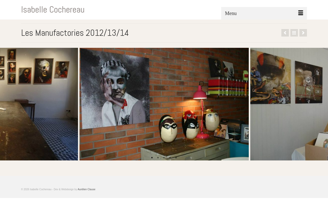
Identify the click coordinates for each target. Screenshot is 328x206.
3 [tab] (164, 157)
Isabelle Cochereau (53, 9)
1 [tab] (151, 157)
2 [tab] (157, 157)
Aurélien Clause (87, 189)
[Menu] (264, 13)
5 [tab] (176, 157)
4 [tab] (170, 157)
